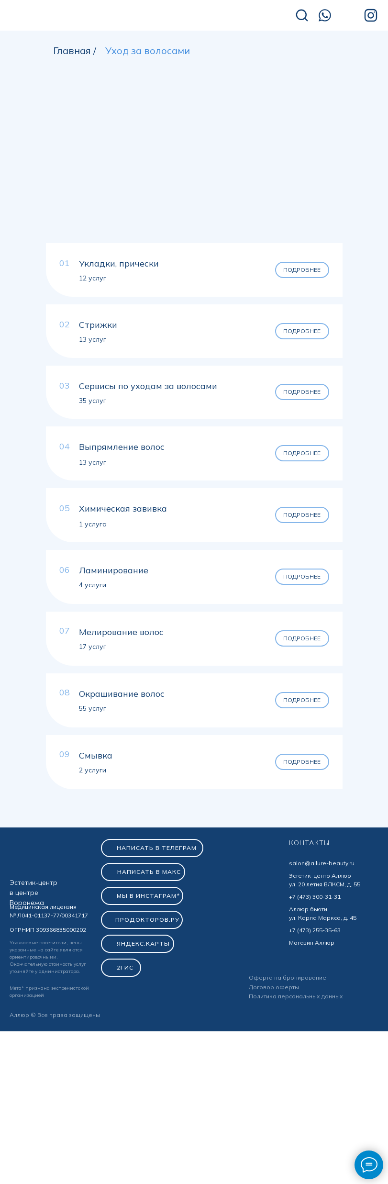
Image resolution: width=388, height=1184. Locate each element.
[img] (76, 16)
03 (64, 538)
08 (64, 844)
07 (64, 783)
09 (64, 906)
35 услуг (92, 553)
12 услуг (92, 430)
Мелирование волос (121, 784)
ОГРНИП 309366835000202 (48, 1082)
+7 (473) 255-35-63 (315, 1082)
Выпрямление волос (122, 599)
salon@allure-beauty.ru (322, 1015)
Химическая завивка (123, 661)
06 (64, 722)
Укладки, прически (119, 416)
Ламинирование (113, 722)
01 (64, 415)
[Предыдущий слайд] (19, 292)
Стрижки (98, 477)
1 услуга (93, 676)
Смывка (95, 908)
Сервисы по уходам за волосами (148, 538)
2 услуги (92, 922)
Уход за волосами (147, 50)
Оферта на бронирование (287, 1130)
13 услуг (92, 492)
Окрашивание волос (122, 846)
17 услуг (92, 799)
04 (64, 598)
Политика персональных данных (296, 1148)
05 (64, 660)
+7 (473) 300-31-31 (315, 1049)
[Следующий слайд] (368, 292)
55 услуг (92, 861)
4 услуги (92, 737)
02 (64, 476)
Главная (72, 50)
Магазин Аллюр (311, 1095)
